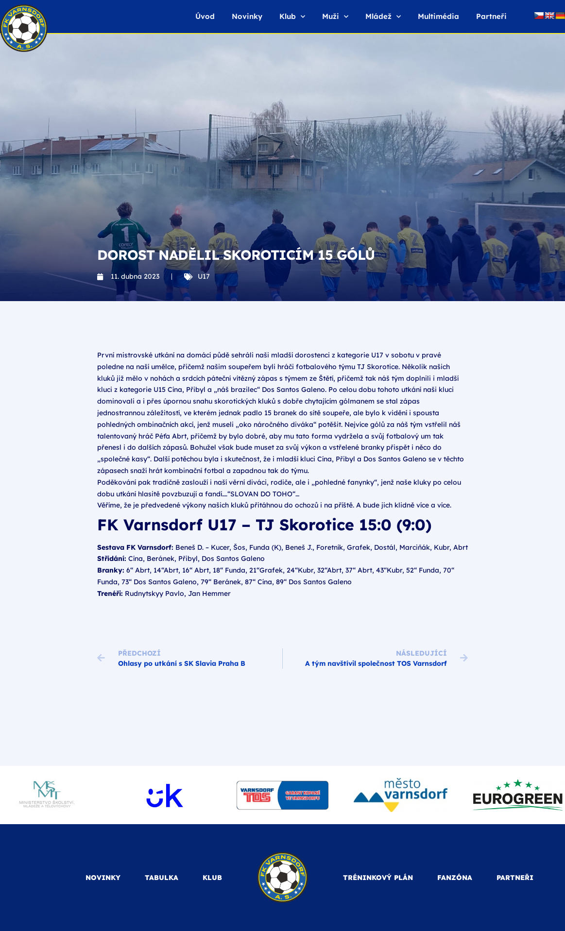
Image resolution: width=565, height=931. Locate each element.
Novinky (247, 16)
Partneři (491, 16)
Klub (292, 16)
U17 (204, 276)
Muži (335, 16)
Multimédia (438, 16)
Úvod (205, 16)
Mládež (383, 16)
